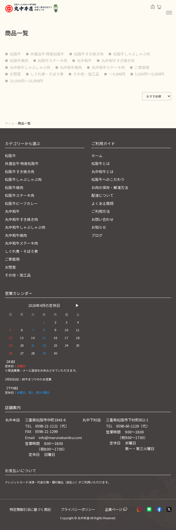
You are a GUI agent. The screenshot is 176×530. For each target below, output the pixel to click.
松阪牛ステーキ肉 (52, 60)
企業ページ (115, 509)
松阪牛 (15, 53)
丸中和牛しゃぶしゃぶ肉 (30, 67)
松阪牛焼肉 (19, 60)
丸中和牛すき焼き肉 (118, 60)
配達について (102, 195)
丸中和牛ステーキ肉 (108, 67)
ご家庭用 (142, 67)
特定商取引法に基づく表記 (32, 509)
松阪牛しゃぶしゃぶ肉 (131, 53)
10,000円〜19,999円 (26, 80)
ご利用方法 (100, 211)
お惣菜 (15, 73)
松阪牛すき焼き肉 (89, 53)
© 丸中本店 (81, 518)
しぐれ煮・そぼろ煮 (47, 73)
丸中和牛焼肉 (71, 67)
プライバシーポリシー (80, 509)
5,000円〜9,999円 (149, 73)
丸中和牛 (84, 60)
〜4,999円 (117, 73)
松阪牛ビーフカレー (21, 203)
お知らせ (98, 227)
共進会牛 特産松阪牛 (47, 53)
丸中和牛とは (102, 171)
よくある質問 (102, 203)
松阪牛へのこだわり (108, 179)
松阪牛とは (100, 163)
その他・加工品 (86, 73)
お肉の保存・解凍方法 (109, 187)
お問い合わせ (102, 219)
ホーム (9, 123)
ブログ (96, 235)
